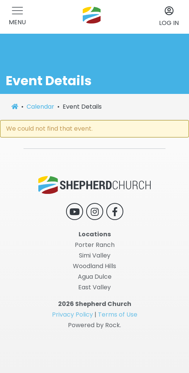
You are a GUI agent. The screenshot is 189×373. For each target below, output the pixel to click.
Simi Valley (94, 255)
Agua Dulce (95, 276)
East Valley (94, 287)
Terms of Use (117, 314)
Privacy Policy (72, 314)
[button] (17, 17)
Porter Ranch (95, 244)
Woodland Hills (94, 266)
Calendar (40, 106)
